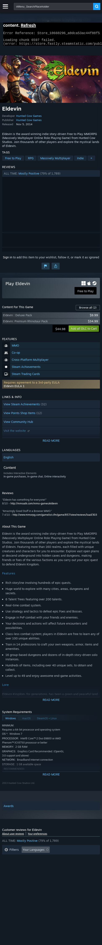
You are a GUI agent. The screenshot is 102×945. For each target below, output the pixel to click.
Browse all (88, 310)
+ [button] (91, 160)
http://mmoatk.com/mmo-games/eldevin (34, 506)
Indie (80, 160)
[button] (51, 176)
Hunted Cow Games (29, 118)
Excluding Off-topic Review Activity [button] (29, 858)
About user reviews (13, 836)
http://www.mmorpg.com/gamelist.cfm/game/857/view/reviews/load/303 (55, 517)
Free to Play (13, 160)
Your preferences (37, 836)
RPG (31, 160)
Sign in (7, 259)
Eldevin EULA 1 (14, 388)
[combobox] (53, 6)
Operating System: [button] (66, 865)
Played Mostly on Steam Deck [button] (25, 865)
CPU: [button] (8, 871)
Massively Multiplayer (55, 160)
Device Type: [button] (43, 871)
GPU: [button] (22, 871)
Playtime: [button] (67, 858)
